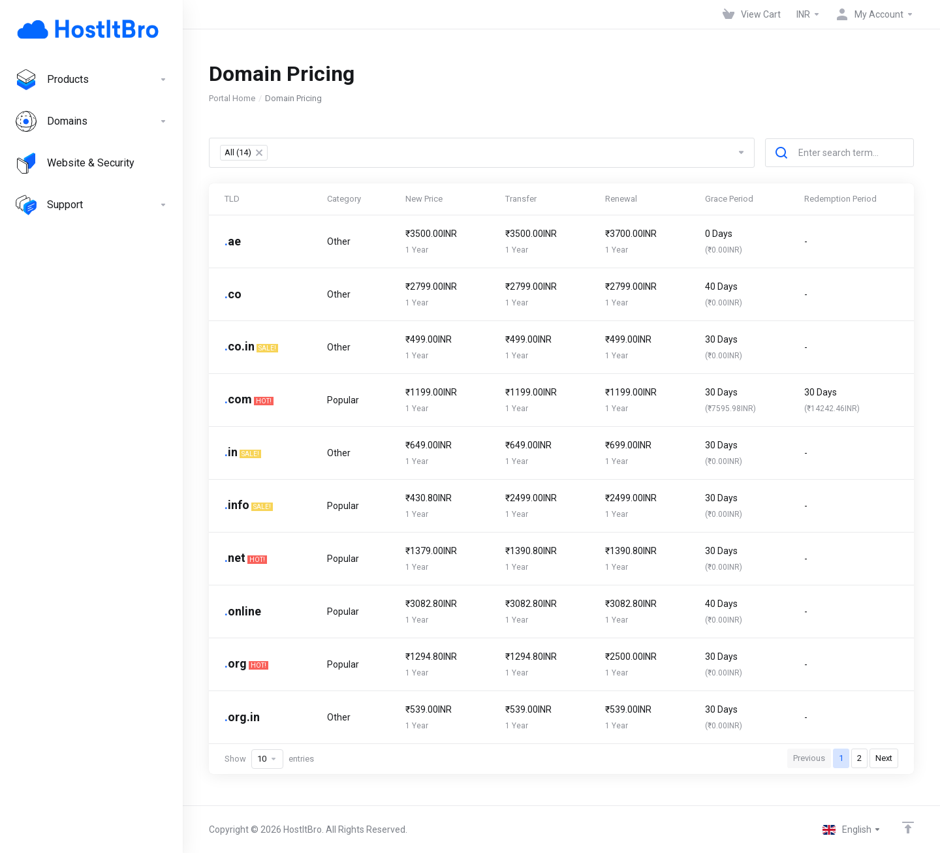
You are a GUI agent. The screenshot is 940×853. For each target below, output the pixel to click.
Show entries (269, 759)
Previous (809, 758)
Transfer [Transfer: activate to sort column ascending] (521, 199)
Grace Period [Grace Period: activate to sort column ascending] (729, 199)
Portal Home (232, 98)
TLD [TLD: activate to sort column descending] (232, 199)
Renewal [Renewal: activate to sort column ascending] (621, 199)
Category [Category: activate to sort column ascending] (344, 199)
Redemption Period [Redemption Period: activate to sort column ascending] (840, 199)
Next (883, 758)
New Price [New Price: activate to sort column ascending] (424, 199)
